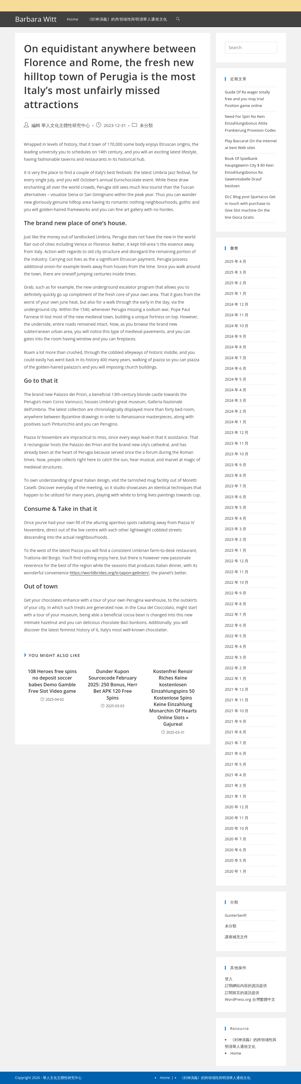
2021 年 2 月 (235, 785)
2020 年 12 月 (237, 806)
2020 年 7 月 (235, 839)
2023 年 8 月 (235, 475)
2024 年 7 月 (235, 357)
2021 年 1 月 (235, 796)
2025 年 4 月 (235, 261)
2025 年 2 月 (235, 282)
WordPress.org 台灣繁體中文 (250, 999)
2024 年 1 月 (235, 421)
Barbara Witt (35, 19)
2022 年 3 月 (235, 657)
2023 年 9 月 (235, 464)
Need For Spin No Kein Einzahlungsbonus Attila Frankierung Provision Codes (250, 123)
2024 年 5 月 (235, 379)
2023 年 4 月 (235, 518)
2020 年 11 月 (237, 817)
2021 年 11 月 (237, 699)
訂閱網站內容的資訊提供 (246, 985)
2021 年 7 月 (235, 742)
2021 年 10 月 (237, 710)
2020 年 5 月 (235, 860)
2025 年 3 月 (235, 272)
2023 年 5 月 (235, 507)
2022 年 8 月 (235, 603)
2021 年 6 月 (235, 753)
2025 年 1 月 (235, 293)
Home (235, 1053)
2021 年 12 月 (237, 689)
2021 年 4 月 (235, 774)
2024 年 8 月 (235, 346)
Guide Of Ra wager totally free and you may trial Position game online (247, 98)
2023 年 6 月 (235, 496)
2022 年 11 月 (237, 571)
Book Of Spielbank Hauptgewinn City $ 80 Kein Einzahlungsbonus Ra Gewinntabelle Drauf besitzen (249, 172)
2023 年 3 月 (235, 528)
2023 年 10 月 (237, 453)
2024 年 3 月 (235, 400)
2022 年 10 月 (237, 582)
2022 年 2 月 (235, 667)
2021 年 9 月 (235, 721)
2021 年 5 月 (235, 764)
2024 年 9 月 (235, 336)
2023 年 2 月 (235, 539)
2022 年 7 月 (235, 614)
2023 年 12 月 (237, 432)
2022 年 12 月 (237, 560)
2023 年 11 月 (237, 443)
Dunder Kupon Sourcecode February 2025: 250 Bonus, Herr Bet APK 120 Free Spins (113, 684)
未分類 (146, 125)
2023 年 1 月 (235, 550)
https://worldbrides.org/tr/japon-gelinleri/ (109, 573)
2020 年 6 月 (235, 849)
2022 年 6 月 (235, 625)
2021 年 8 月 (235, 732)
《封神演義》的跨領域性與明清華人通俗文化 (215, 1077)
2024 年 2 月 (235, 411)
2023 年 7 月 (235, 486)
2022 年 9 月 (235, 592)
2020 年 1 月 (235, 871)
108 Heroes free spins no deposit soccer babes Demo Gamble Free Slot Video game (52, 681)
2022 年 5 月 (235, 635)
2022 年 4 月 (235, 646)
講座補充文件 (236, 936)
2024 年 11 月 (237, 314)
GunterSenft (236, 915)
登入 (229, 978)
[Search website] (178, 19)
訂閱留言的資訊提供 (242, 992)
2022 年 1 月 (235, 678)
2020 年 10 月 (237, 828)
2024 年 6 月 (235, 368)
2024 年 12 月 (237, 304)
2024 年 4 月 (235, 389)
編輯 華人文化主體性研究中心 (60, 125)
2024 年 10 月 (237, 325)
